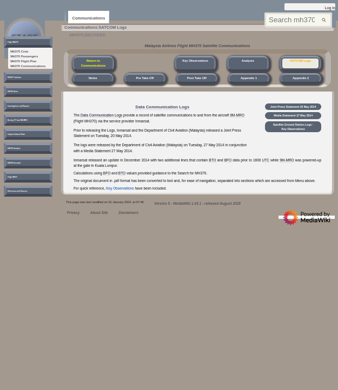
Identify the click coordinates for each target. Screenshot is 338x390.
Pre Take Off (145, 78)
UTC (265, 160)
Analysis (248, 60)
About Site (99, 212)
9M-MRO (237, 115)
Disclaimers (128, 212)
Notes (93, 78)
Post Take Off (197, 78)
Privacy (73, 212)
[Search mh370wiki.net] (298, 20)
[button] (19, 43)
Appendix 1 (249, 78)
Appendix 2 (301, 78)
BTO (212, 160)
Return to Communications (93, 63)
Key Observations (195, 60)
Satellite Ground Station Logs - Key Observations (294, 138)
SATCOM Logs (300, 60)
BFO (227, 160)
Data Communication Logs (162, 107)
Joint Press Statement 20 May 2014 (294, 110)
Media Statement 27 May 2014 (294, 123)
